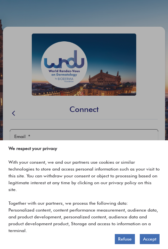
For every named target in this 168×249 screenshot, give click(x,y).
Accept (149, 239)
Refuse (125, 239)
